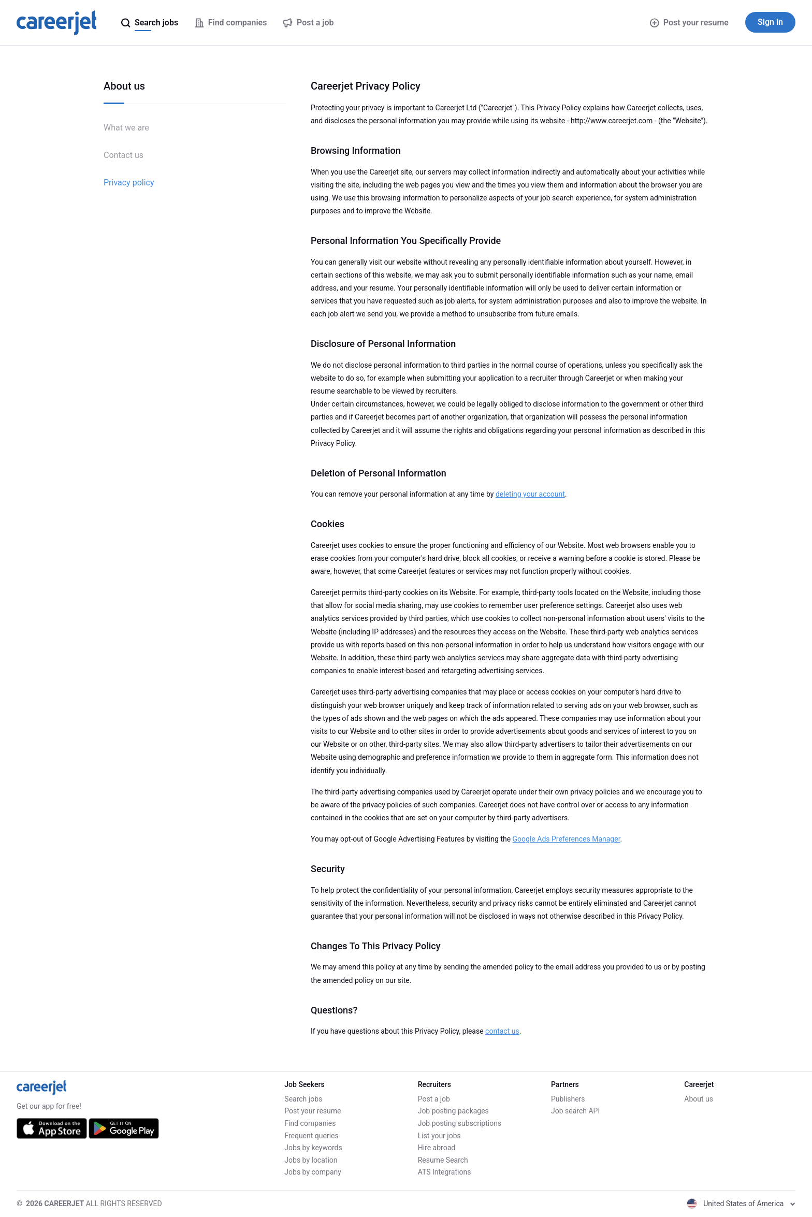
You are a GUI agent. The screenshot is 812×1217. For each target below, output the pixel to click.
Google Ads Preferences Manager (566, 839)
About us (698, 1099)
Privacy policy (129, 182)
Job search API (575, 1111)
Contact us (123, 155)
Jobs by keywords (313, 1147)
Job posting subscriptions (459, 1123)
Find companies (310, 1123)
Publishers (568, 1099)
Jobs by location (310, 1160)
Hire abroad (436, 1147)
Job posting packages (453, 1111)
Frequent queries (311, 1136)
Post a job (434, 1099)
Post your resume (689, 22)
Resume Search (443, 1160)
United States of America (741, 1203)
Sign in (770, 22)
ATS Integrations (444, 1172)
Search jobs (303, 1099)
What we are (126, 128)
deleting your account (530, 494)
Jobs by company (312, 1172)
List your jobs (439, 1136)
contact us (502, 1031)
